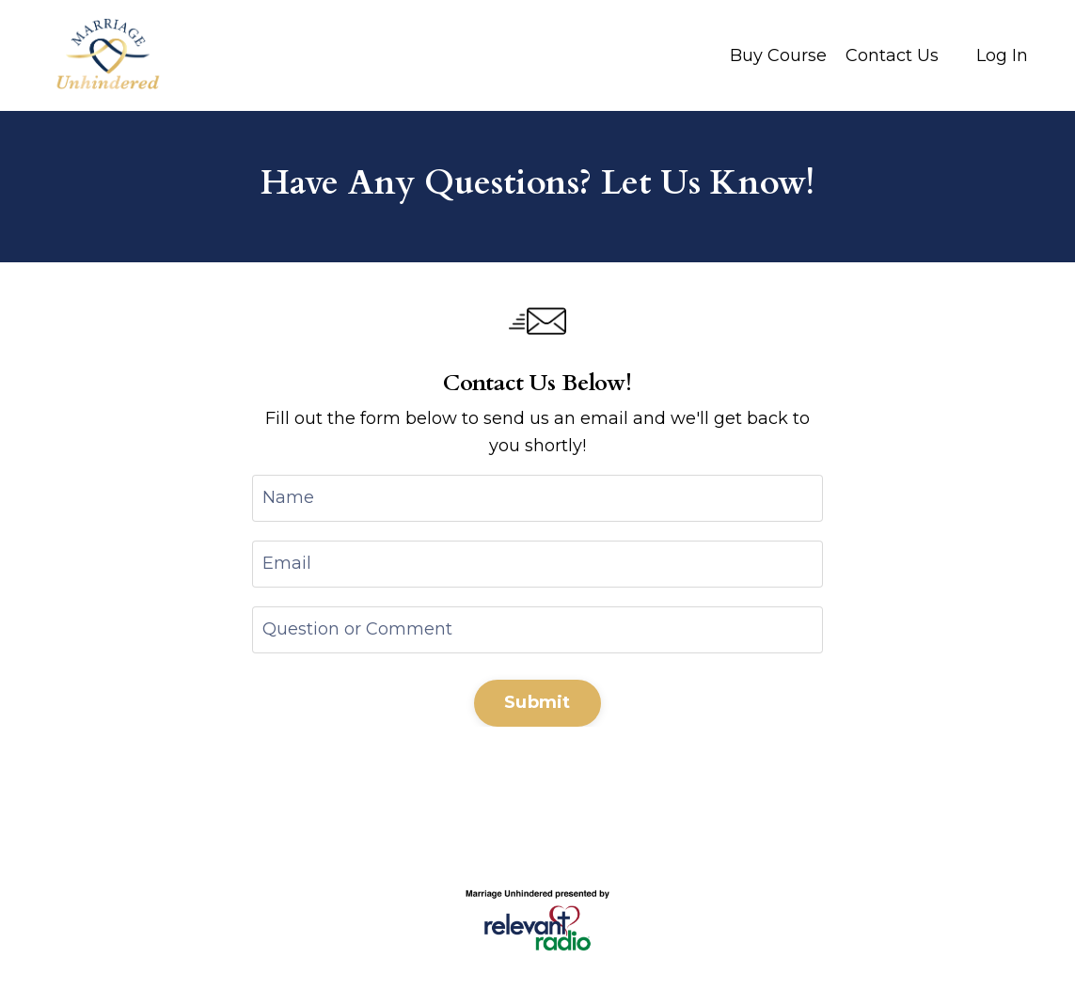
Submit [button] (537, 702)
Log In (1002, 55)
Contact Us (892, 55)
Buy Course (778, 55)
